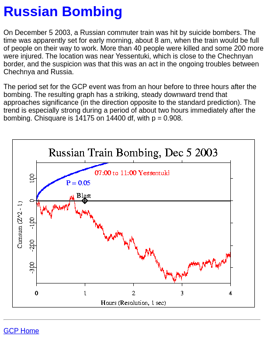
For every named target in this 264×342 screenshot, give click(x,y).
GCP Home (21, 331)
